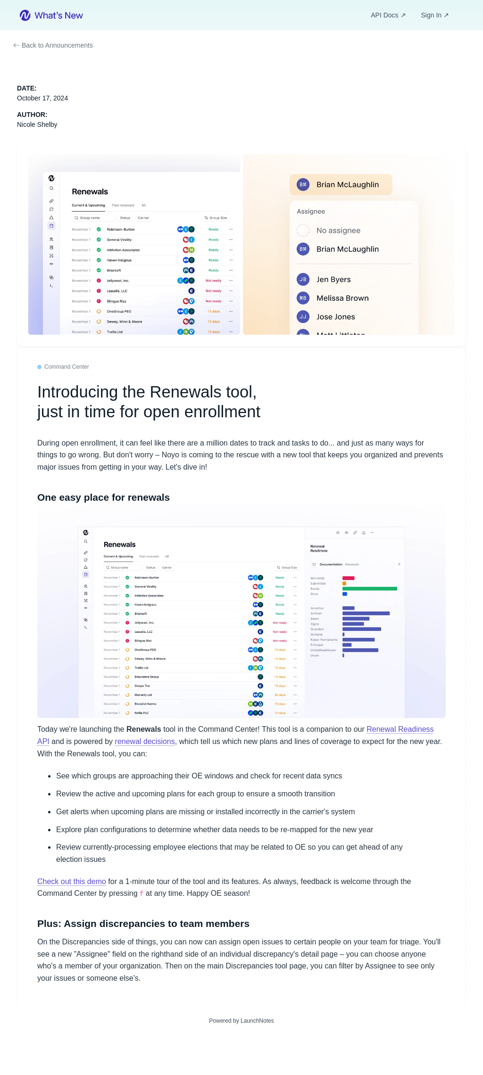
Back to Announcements (53, 45)
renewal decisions (145, 741)
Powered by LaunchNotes (241, 1020)
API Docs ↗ (388, 15)
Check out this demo (71, 881)
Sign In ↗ (435, 15)
